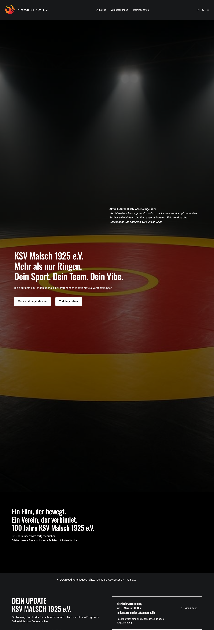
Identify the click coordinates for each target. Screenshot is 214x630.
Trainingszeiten (68, 301)
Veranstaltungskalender (32, 301)
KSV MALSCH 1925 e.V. (33, 10)
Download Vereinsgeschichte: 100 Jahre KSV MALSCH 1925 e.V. (98, 579)
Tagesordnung (124, 622)
